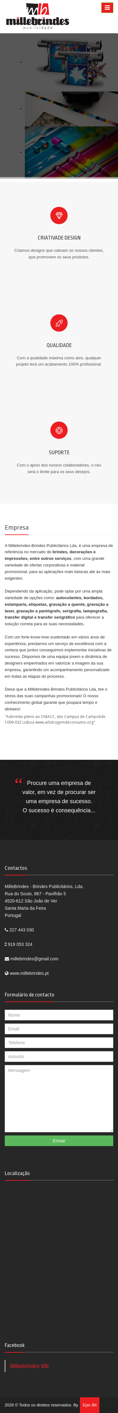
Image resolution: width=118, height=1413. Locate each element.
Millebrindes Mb (29, 1366)
